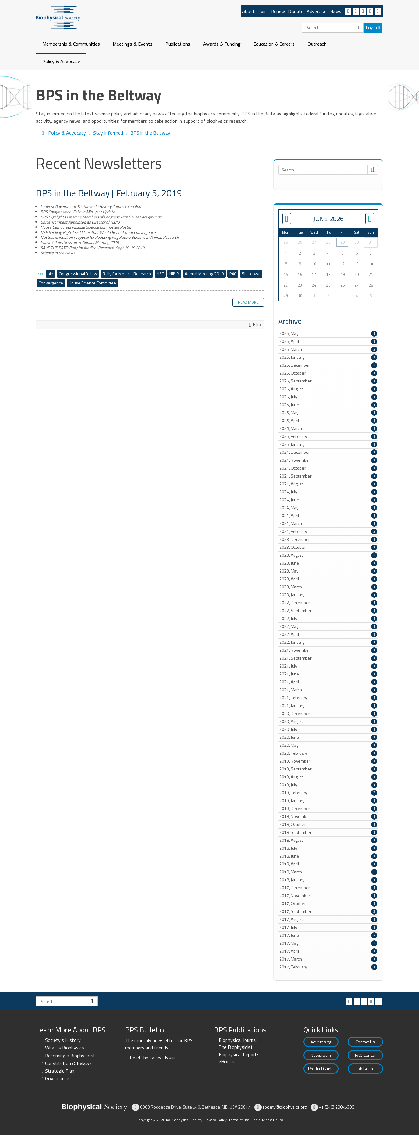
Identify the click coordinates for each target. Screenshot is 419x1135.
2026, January (328, 357)
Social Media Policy (267, 1120)
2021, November (328, 650)
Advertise (316, 11)
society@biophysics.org (284, 1107)
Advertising (321, 1041)
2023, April (328, 579)
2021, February (328, 697)
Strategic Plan (59, 1070)
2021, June (328, 674)
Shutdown (251, 273)
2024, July (328, 492)
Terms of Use (239, 1120)
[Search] (333, 28)
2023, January (328, 594)
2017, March (328, 959)
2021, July (328, 666)
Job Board (365, 1068)
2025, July (328, 397)
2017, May (328, 943)
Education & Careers (274, 44)
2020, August (328, 721)
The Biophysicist (236, 1047)
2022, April (328, 634)
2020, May (328, 745)
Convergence (51, 283)
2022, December (328, 602)
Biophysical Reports (239, 1054)
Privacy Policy (215, 1120)
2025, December (328, 365)
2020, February (328, 753)
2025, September (328, 381)
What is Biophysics (64, 1047)
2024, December (328, 452)
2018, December (328, 808)
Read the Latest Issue (153, 1057)
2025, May (328, 412)
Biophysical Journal (238, 1040)
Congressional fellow (78, 273)
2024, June (328, 499)
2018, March (328, 872)
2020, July (328, 729)
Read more (248, 302)
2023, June (328, 563)
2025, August (328, 389)
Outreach (317, 44)
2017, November (328, 895)
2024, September (328, 476)
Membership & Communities (71, 44)
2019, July (328, 785)
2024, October (328, 468)
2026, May (328, 333)
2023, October (328, 547)
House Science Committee (92, 283)
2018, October (328, 824)
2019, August (328, 777)
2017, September (328, 911)
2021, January (328, 705)
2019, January (328, 800)
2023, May (328, 571)
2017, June (328, 935)
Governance (57, 1078)
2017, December (328, 887)
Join (263, 11)
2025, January (328, 444)
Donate (296, 11)
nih (50, 273)
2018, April (328, 864)
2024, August (328, 484)
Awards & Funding (222, 44)
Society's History (63, 1040)
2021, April (328, 682)
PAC (232, 273)
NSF (160, 273)
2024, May (328, 507)
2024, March (328, 523)
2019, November (328, 761)
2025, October (328, 373)
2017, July (328, 927)
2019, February (328, 792)
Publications (177, 44)
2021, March (328, 690)
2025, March (328, 428)
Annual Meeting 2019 (204, 273)
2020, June (328, 737)
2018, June (328, 856)
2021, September (328, 658)
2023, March (328, 587)
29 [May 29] (342, 242)
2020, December (328, 713)
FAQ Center (365, 1055)
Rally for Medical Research (127, 273)
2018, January (328, 880)
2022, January (328, 642)
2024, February (328, 531)
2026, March (328, 349)
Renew (278, 11)
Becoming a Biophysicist (70, 1055)
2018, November (328, 816)
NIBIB (174, 273)
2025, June (328, 404)
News (335, 11)
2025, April (328, 420)
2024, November (328, 460)
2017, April (328, 951)
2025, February (328, 436)
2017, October (328, 903)
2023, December (328, 539)
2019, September (328, 769)
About (248, 11)
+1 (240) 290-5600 (336, 1107)
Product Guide (321, 1068)
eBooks (226, 1061)
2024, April (328, 515)
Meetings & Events (133, 44)
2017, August (328, 919)
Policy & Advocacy (61, 61)
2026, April (328, 341)
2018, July (328, 848)
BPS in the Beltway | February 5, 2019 (109, 193)
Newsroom (321, 1055)
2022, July (328, 618)
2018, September (328, 832)
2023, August (328, 555)
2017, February (328, 967)
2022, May (328, 626)
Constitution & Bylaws (68, 1063)
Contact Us (365, 1041)
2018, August (328, 840)
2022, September (328, 610)
